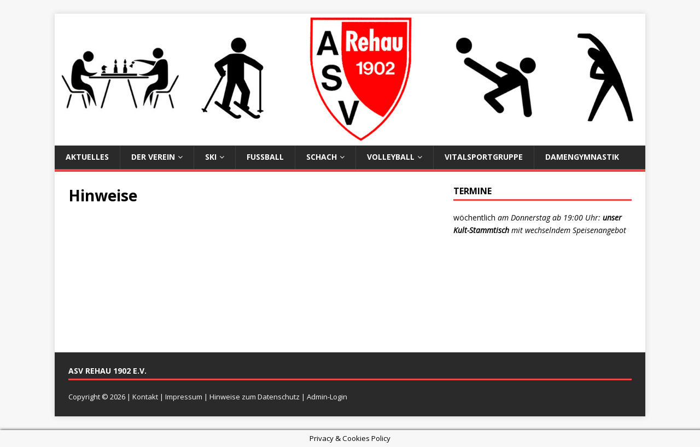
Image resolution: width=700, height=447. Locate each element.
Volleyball (391, 157)
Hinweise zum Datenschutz (254, 397)
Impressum (183, 397)
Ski (211, 157)
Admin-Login (327, 397)
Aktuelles (87, 157)
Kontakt (145, 397)
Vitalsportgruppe (484, 157)
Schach (321, 157)
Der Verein (153, 157)
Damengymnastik (582, 157)
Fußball (265, 157)
